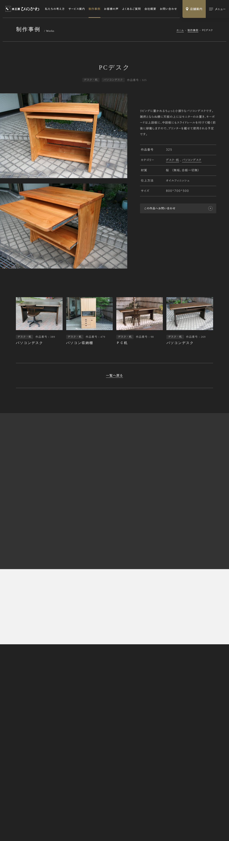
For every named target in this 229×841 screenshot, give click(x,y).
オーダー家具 (156, 736)
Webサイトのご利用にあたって (72, 825)
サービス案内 (76, 9)
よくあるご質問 (131, 9)
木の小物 (154, 748)
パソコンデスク (191, 160)
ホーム (180, 30)
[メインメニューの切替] (217, 9)
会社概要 (150, 9)
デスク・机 (172, 160)
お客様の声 (111, 9)
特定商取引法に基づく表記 (33, 825)
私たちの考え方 (55, 9)
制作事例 (94, 9)
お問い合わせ (168, 9)
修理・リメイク (157, 742)
